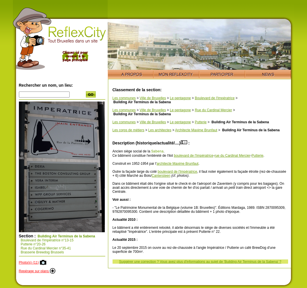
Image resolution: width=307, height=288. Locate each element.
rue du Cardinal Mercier (232, 156)
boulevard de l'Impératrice (193, 156)
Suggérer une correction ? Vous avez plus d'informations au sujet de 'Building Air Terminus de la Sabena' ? (200, 262)
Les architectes (160, 130)
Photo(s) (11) (29, 263)
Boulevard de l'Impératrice (215, 98)
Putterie (200, 122)
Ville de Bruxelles (153, 98)
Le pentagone (180, 98)
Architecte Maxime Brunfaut (196, 130)
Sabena (157, 151)
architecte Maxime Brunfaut (177, 164)
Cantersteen (161, 176)
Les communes (124, 98)
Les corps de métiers (128, 130)
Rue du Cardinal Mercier (213, 110)
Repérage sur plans (37, 271)
